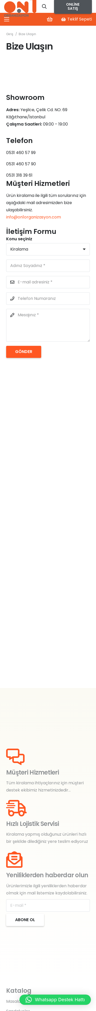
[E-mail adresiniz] (48, 282)
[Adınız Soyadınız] (48, 266)
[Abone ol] (25, 920)
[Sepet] (49, 19)
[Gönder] (23, 352)
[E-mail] (48, 905)
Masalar (14, 1001)
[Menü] (7, 19)
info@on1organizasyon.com (33, 217)
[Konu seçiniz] (48, 249)
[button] (44, 6)
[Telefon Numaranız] (48, 298)
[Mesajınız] (48, 325)
